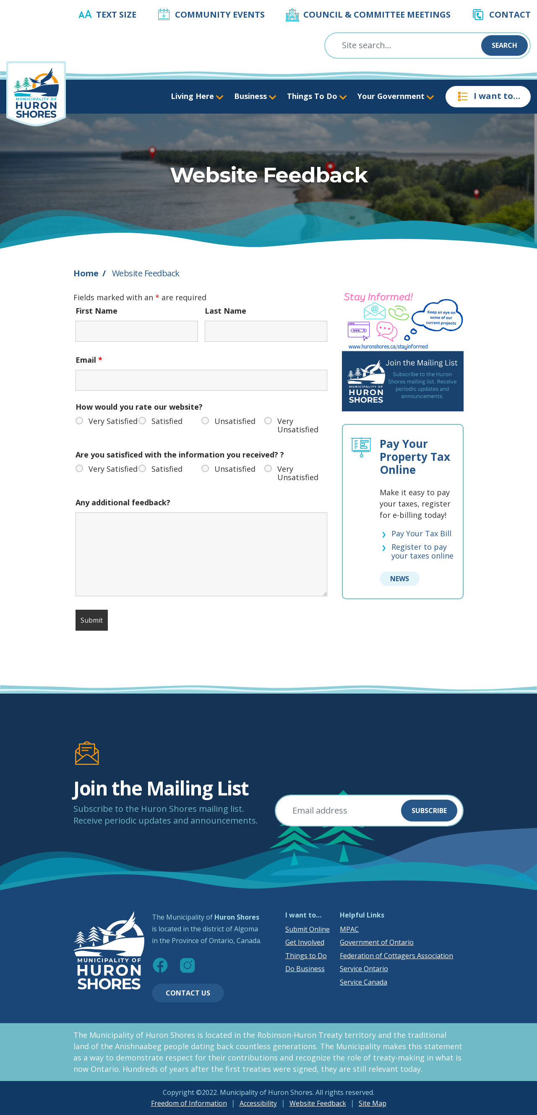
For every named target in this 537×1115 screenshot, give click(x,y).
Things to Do (306, 955)
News (399, 578)
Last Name (225, 311)
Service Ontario (364, 968)
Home (85, 273)
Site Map (372, 1103)
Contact (510, 14)
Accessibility (258, 1103)
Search (504, 45)
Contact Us (188, 993)
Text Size (116, 14)
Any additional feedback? (123, 502)
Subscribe (429, 810)
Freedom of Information (189, 1103)
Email (89, 360)
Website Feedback (317, 1103)
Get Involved (304, 942)
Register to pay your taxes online (422, 552)
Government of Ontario (377, 942)
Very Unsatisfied (297, 425)
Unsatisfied (234, 421)
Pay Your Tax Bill (421, 533)
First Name (96, 311)
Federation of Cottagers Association (396, 955)
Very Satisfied (113, 421)
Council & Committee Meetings (377, 14)
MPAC (349, 929)
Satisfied (166, 421)
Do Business (305, 968)
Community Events (220, 14)
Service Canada (363, 982)
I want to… (488, 96)
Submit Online (307, 929)
